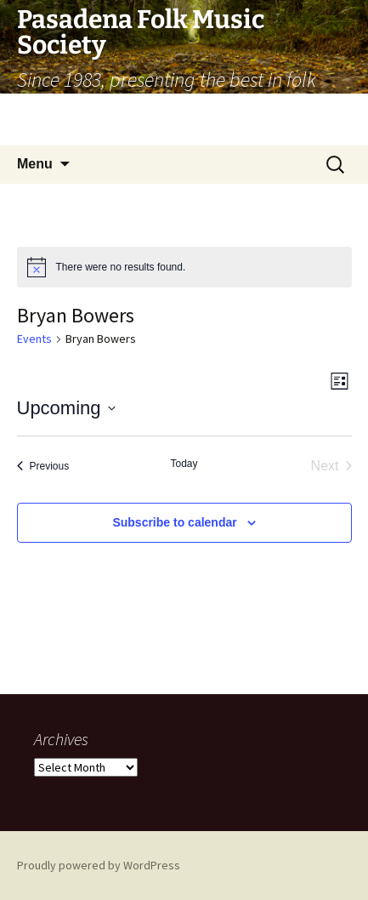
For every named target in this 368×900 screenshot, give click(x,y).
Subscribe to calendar (174, 522)
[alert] (184, 267)
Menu (35, 164)
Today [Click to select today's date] (183, 464)
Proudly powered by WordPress (98, 865)
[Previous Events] (43, 466)
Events (34, 338)
